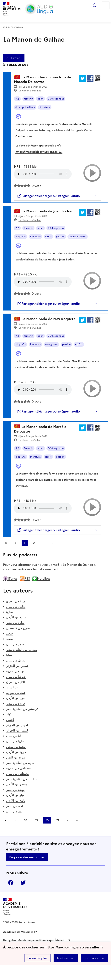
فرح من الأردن (15, 698)
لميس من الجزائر (17, 725)
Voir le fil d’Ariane (13, 27)
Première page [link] (6, 543)
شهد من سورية (15, 671)
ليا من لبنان (13, 735)
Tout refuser (66, 958)
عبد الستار (12, 687)
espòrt (78, 344)
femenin (28, 98)
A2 (17, 98)
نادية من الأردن (15, 800)
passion (60, 236)
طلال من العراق (16, 682)
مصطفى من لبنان (17, 773)
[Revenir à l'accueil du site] (15, 907)
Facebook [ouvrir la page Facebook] (10, 882)
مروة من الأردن (16, 752)
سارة (9, 611)
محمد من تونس (16, 746)
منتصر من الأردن (17, 784)
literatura (45, 107)
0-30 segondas (56, 98)
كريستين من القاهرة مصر (22, 708)
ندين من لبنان (14, 811)
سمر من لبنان (15, 644)
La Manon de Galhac (29, 90)
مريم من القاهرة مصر (20, 762)
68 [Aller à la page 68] (25, 820)
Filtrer (15, 58)
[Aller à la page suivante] (43, 543)
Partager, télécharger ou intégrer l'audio (48, 195)
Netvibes (41, 578)
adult (40, 98)
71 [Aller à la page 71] (57, 820)
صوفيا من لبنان (16, 676)
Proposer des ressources (27, 857)
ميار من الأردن (15, 795)
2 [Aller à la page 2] (34, 543)
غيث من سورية (15, 692)
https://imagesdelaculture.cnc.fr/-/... (38, 152)
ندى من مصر (14, 805)
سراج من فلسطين (18, 628)
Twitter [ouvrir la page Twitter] (23, 882)
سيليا (9, 655)
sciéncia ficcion (77, 236)
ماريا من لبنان (15, 741)
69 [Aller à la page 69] (36, 820)
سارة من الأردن (16, 617)
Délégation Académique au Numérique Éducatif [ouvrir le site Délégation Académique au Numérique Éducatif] (34, 940)
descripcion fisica (25, 107)
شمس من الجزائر (17, 665)
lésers (48, 236)
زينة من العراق (15, 601)
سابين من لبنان (15, 606)
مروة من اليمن (15, 757)
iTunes (10, 578)
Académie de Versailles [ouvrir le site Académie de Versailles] (18, 932)
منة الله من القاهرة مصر (21, 779)
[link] (15, 543)
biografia (20, 236)
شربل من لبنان (15, 660)
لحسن (10, 719)
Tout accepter (94, 958)
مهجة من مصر (15, 789)
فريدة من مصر (15, 703)
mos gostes (51, 344)
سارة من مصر (15, 622)
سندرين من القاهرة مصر (21, 649)
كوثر (9, 714)
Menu (105, 5)
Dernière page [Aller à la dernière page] (52, 543)
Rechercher (95, 5)
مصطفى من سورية (18, 768)
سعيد (9, 633)
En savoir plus (37, 958)
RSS (25, 578)
